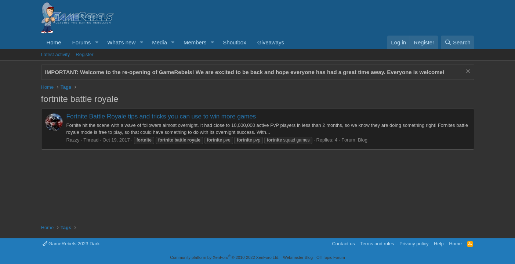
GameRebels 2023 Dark (71, 243)
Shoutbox (234, 42)
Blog (362, 140)
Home (54, 42)
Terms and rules (377, 243)
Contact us (343, 243)
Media (159, 42)
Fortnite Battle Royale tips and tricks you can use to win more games (161, 116)
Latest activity (55, 54)
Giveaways (270, 42)
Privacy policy (413, 243)
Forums (81, 42)
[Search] (457, 42)
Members (195, 42)
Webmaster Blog (298, 257)
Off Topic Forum (330, 257)
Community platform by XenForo (224, 257)
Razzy (73, 140)
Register (84, 54)
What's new (121, 42)
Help (439, 243)
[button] (96, 42)
